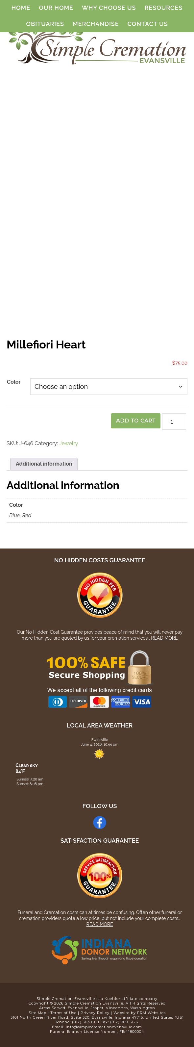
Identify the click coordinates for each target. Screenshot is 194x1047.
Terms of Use (63, 1012)
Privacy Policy (95, 1012)
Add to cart (135, 421)
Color (14, 382)
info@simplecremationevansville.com (104, 1027)
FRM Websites (151, 1012)
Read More (164, 638)
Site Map (37, 1012)
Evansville (78, 1008)
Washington (142, 1008)
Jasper (97, 1008)
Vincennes (117, 1008)
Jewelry (68, 443)
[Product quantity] (174, 421)
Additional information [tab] (44, 464)
